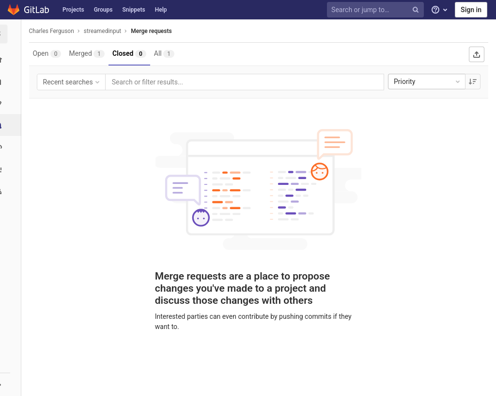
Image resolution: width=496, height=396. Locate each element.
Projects (73, 9)
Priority (428, 81)
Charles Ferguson (54, 31)
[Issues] (12, 103)
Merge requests (154, 31)
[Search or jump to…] (376, 10)
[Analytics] (12, 169)
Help (161, 9)
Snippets (133, 9)
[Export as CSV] (476, 54)
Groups (103, 9)
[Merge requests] (13, 125)
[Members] (12, 190)
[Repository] (12, 81)
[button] (12, 384)
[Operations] (12, 147)
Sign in (471, 10)
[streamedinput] (12, 34)
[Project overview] (12, 59)
